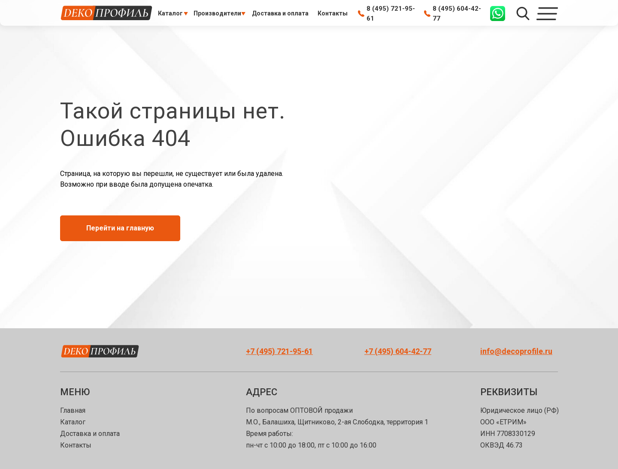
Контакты (75, 445)
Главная (72, 410)
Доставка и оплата (90, 434)
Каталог (72, 422)
